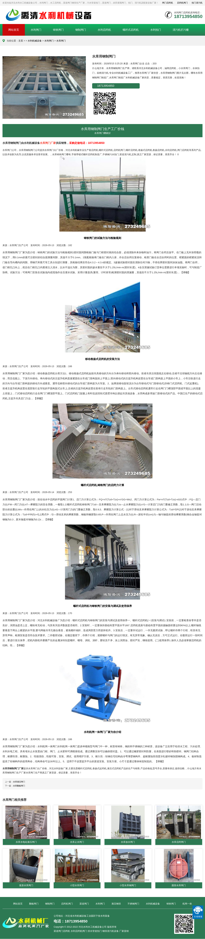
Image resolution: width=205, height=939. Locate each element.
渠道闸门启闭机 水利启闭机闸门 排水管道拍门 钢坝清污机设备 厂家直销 (91, 931)
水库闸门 (61, 40)
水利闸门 (36, 29)
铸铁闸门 (58, 29)
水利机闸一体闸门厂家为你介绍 (102, 731)
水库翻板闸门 (19, 786)
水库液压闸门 (19, 782)
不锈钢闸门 (133, 903)
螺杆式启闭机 (131, 29)
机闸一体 (187, 903)
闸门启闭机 (167, 3)
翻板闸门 (33, 903)
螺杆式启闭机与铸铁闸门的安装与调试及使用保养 (102, 605)
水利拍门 (155, 29)
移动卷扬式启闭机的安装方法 (102, 358)
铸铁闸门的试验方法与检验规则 (102, 237)
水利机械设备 (35, 40)
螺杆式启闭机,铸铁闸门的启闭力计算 (102, 485)
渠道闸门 (84, 903)
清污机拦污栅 (181, 29)
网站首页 (13, 29)
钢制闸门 (80, 29)
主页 (20, 40)
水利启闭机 (104, 29)
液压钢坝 (116, 903)
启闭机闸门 (182, 3)
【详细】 (185, 272)
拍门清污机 (197, 3)
